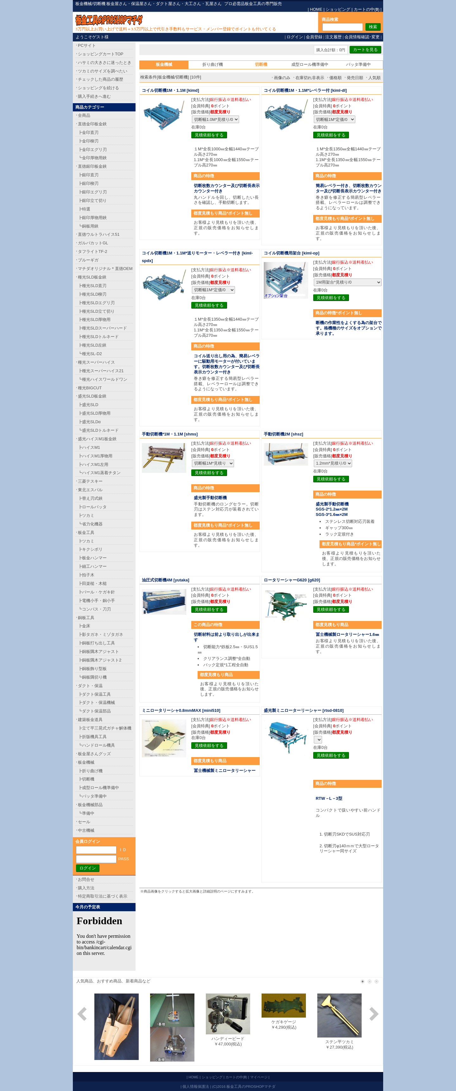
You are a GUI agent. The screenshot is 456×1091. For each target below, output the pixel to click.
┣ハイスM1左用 (93, 464)
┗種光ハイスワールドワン (102, 379)
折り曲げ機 (212, 64)
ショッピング (338, 9)
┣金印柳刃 (88, 141)
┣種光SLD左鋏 (92, 345)
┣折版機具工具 (92, 736)
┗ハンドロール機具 (96, 745)
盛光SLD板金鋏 (92, 396)
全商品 (84, 115)
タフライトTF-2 (92, 251)
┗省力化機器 (90, 524)
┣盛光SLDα (89, 421)
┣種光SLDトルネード (98, 336)
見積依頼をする (209, 135)
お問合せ (86, 879)
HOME (316, 9)
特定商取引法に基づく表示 (102, 896)
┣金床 (84, 626)
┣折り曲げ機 (90, 770)
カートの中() (366, 9)
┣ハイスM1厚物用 (95, 456)
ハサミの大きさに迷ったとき (104, 62)
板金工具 (86, 532)
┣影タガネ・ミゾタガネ (100, 634)
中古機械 (86, 830)
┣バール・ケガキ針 (96, 592)
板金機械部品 (90, 804)
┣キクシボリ (90, 549)
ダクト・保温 (90, 685)
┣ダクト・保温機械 (96, 702)
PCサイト (87, 45)
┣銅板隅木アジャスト (98, 651)
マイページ (259, 1077)
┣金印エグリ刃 (92, 149)
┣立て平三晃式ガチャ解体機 (104, 728)
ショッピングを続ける (98, 87)
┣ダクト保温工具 (94, 694)
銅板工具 (86, 617)
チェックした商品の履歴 (100, 79)
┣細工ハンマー (92, 566)
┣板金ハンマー (92, 557)
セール (84, 821)
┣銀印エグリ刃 (92, 192)
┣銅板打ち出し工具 (96, 643)
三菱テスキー (90, 481)
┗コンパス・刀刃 (94, 609)
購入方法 (86, 888)
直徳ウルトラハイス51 (98, 234)
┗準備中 (86, 813)
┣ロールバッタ (92, 507)
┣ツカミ (86, 515)
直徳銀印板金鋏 (92, 166)
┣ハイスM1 (89, 447)
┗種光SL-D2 (90, 353)
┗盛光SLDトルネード (98, 430)
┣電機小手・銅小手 (96, 600)
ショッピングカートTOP (101, 54)
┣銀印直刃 (88, 174)
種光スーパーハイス (96, 362)
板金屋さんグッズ (94, 753)
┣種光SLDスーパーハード (102, 328)
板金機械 (86, 762)
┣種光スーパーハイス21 (101, 370)
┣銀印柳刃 (88, 183)
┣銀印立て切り (92, 200)
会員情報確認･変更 (362, 36)
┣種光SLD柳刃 (92, 294)
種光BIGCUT (90, 388)
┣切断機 (86, 779)
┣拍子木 (86, 575)
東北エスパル (90, 489)
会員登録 (314, 36)
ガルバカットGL (93, 243)
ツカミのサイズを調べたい (102, 71)
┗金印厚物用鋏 (92, 157)
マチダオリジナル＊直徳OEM (105, 268)
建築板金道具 (90, 719)
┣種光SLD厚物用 (94, 319)
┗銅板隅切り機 (92, 677)
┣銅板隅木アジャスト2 (99, 660)
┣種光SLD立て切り (96, 311)
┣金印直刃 (88, 132)
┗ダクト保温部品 (94, 711)
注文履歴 (333, 36)
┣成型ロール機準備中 (98, 787)
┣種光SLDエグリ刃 (96, 302)
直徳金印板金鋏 (92, 124)
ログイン (295, 36)
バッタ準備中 (358, 64)
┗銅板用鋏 (88, 226)
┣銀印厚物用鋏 (92, 217)
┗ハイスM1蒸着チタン (99, 472)
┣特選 (84, 209)
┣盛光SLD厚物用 (94, 413)
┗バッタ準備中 (92, 796)
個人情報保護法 (195, 1086)
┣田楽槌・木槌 (92, 583)
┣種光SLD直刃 (92, 285)
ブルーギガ (88, 260)
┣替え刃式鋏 (90, 498)
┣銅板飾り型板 (92, 668)
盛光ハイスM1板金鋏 (97, 438)
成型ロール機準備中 (309, 64)
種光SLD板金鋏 (92, 277)
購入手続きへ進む (94, 96)
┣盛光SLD (88, 404)
